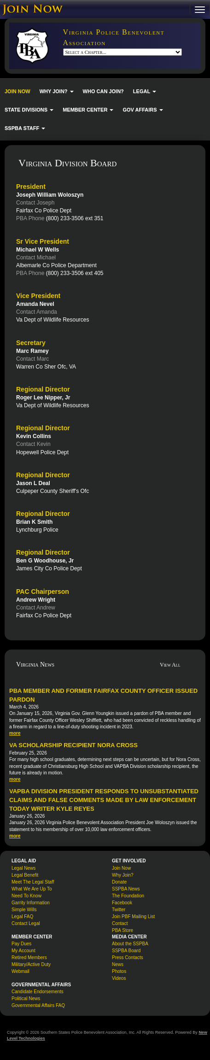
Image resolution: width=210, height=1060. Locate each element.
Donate (119, 881)
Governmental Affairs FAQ (38, 1005)
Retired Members (29, 957)
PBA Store (122, 930)
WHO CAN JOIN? (103, 91)
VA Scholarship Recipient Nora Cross (73, 745)
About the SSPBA (130, 943)
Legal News (23, 868)
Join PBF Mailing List (133, 916)
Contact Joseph (35, 202)
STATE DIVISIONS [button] (29, 109)
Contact (120, 923)
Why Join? (123, 875)
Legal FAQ (22, 916)
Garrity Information (31, 902)
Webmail (20, 971)
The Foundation (128, 895)
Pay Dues (21, 943)
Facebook (122, 902)
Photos (119, 971)
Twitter (118, 909)
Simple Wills (24, 909)
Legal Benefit (25, 875)
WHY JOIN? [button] (57, 91)
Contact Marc (32, 359)
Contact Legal (26, 923)
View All (170, 665)
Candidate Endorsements (38, 991)
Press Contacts (127, 957)
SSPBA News (126, 888)
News (117, 964)
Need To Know (26, 895)
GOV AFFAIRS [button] (142, 109)
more (14, 733)
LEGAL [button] (144, 91)
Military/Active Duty (31, 964)
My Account (23, 950)
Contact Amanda (36, 312)
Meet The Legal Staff (33, 881)
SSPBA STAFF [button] (25, 128)
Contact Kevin (33, 444)
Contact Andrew (35, 607)
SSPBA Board (126, 950)
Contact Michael (36, 257)
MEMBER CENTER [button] (88, 109)
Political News (26, 998)
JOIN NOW (17, 91)
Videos (119, 978)
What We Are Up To (32, 888)
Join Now (121, 868)
